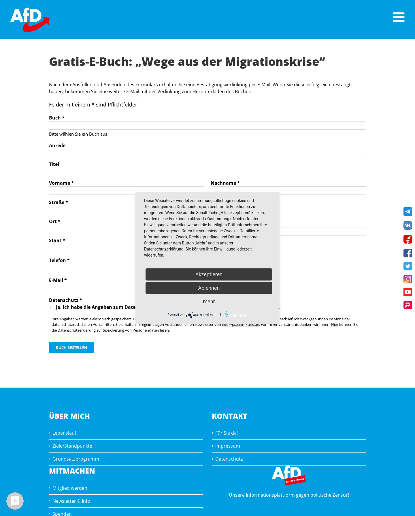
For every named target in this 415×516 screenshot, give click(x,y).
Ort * (55, 221)
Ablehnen (209, 288)
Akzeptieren (209, 274)
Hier (334, 324)
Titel (54, 164)
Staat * (57, 240)
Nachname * (225, 183)
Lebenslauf (64, 433)
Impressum (227, 446)
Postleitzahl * (226, 223)
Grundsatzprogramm (75, 459)
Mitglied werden (69, 488)
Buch (57, 117)
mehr (209, 301)
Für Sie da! (226, 433)
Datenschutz (229, 459)
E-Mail (58, 280)
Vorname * (61, 183)
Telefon (59, 260)
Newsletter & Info (71, 501)
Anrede (57, 145)
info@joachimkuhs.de (240, 324)
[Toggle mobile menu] (399, 17)
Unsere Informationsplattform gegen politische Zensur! (289, 495)
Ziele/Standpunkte (72, 446)
